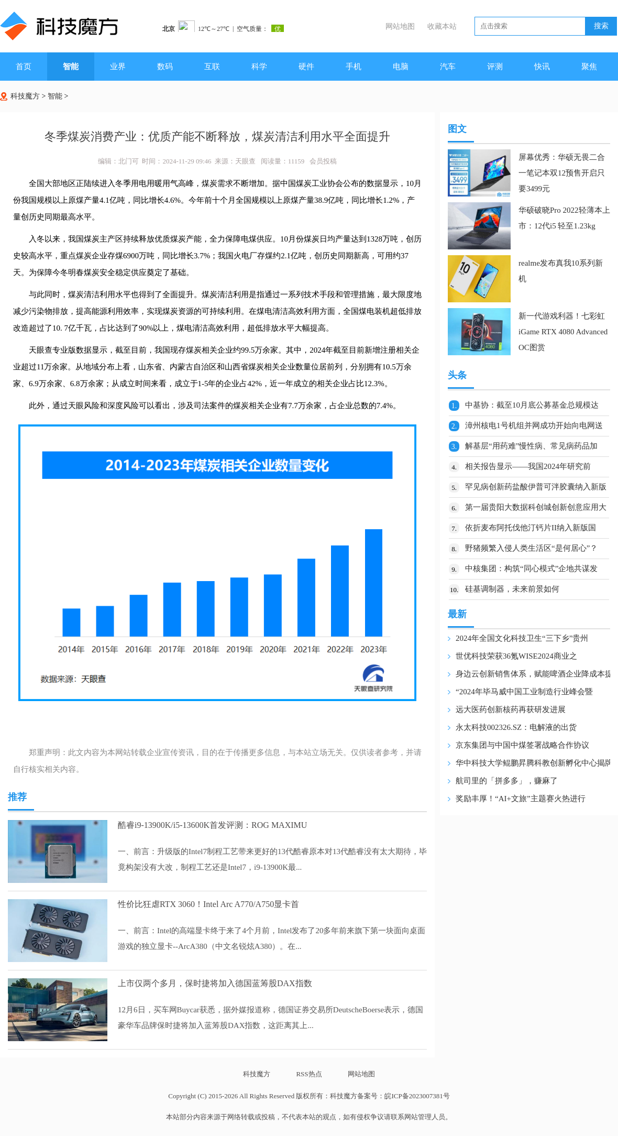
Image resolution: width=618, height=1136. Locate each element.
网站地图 (400, 26)
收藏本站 (442, 26)
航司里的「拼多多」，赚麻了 (507, 781)
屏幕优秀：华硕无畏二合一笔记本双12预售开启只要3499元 (561, 173)
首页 (23, 66)
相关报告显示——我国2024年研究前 (528, 466)
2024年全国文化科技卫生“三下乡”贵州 (522, 638)
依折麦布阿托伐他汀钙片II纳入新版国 (530, 527)
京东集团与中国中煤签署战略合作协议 (522, 745)
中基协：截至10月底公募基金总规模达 (532, 405)
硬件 (306, 66)
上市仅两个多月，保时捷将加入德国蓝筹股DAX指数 (215, 983)
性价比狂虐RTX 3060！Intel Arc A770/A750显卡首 (208, 904)
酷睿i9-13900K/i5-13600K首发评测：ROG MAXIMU (212, 825)
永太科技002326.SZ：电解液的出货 (516, 727)
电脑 (401, 66)
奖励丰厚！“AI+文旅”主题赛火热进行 (521, 798)
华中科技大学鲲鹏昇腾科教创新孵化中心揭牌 (534, 763)
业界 (118, 66)
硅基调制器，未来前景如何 (512, 589)
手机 (353, 66)
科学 (259, 66)
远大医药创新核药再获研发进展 (511, 709)
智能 (71, 66)
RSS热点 (309, 1074)
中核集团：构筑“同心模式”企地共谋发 (531, 568)
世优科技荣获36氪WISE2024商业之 (516, 656)
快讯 (542, 66)
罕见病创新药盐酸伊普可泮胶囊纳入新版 (535, 487)
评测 (495, 66)
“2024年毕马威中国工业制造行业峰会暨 (524, 691)
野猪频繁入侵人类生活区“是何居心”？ (531, 548)
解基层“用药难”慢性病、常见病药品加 (531, 446)
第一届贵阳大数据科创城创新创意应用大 (535, 507)
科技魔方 (25, 96)
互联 (212, 66)
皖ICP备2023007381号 (416, 1096)
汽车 (448, 66)
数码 (165, 66)
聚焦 (589, 66)
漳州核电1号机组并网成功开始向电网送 (534, 425)
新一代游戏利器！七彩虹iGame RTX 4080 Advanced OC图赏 (563, 332)
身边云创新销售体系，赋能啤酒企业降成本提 (534, 674)
